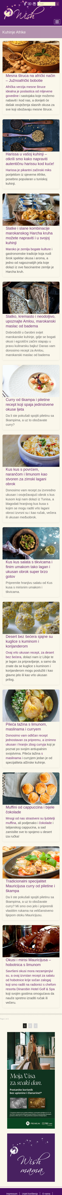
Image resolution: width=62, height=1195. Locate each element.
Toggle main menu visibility (57, 21)
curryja (41, 744)
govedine (12, 96)
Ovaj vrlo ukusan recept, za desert (30, 652)
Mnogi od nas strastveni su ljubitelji (30, 818)
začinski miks (42, 170)
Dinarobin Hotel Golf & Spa (36, 989)
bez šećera (13, 657)
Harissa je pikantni (19, 170)
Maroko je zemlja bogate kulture (28, 249)
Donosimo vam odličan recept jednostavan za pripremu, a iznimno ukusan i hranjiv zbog (31, 740)
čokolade (45, 823)
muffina (11, 823)
